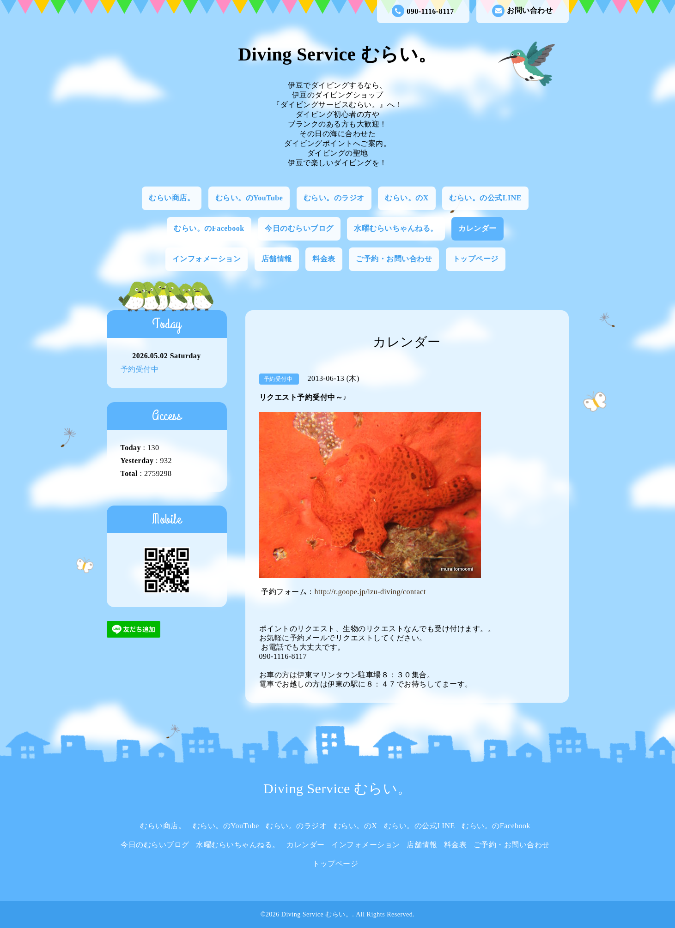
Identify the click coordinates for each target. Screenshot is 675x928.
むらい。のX (407, 198)
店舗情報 (276, 259)
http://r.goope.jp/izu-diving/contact (370, 592)
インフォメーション (206, 259)
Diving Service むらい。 (337, 54)
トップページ (476, 259)
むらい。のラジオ (334, 198)
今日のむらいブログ (299, 228)
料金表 (323, 259)
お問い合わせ (522, 11)
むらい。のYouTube (249, 198)
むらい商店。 (172, 198)
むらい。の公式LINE (485, 198)
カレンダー (477, 228)
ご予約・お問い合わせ (394, 259)
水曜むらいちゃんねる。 (396, 228)
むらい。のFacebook (209, 228)
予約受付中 (140, 369)
